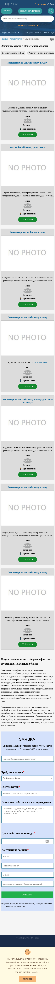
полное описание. (39, 362)
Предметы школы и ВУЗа (13, 53)
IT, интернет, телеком (32, 32)
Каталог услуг (16, 39)
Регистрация (40, 4)
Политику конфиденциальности (40, 903)
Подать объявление (30, 11)
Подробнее (35, 972)
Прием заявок (28, 129)
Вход (52, 4)
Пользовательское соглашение (14, 906)
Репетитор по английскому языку (27, 62)
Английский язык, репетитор (27, 147)
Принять (28, 979)
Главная (4, 39)
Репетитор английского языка (27, 232)
